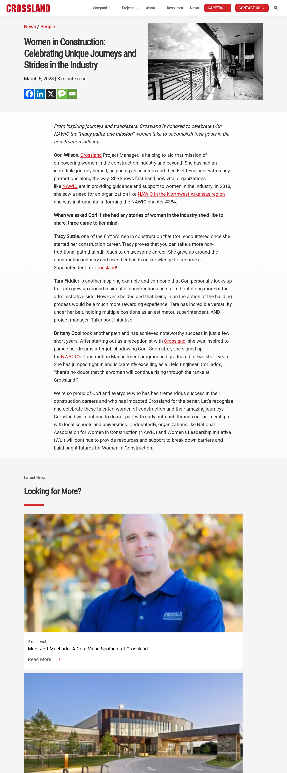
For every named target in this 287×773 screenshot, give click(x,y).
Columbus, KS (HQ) (87, 704)
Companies (104, 8)
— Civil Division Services (91, 721)
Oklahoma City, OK (133, 721)
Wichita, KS (128, 703)
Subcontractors (247, 686)
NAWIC (70, 186)
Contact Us (252, 8)
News (194, 8)
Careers (218, 8)
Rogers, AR (81, 727)
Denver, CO (81, 733)
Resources (175, 8)
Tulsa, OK (126, 727)
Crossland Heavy (183, 697)
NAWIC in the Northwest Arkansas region (181, 194)
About (153, 8)
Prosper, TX (173, 733)
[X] (51, 94)
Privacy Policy (237, 744)
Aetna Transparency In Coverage (243, 750)
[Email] (72, 94)
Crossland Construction (101, 697)
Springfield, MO (130, 715)
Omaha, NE (173, 716)
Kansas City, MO (131, 709)
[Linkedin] (40, 94)
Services (38, 736)
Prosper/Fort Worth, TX (136, 733)
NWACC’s (71, 356)
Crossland (91, 155)
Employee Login (247, 697)
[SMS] (62, 94)
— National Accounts (89, 716)
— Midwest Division (88, 710)
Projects (130, 8)
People (47, 27)
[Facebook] (29, 94)
